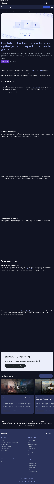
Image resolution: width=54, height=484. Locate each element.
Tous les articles (46, 376)
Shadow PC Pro (5, 448)
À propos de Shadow (6, 462)
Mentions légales (32, 465)
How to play (10, 11)
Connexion (41, 3)
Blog (29, 442)
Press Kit (30, 446)
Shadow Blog (4, 11)
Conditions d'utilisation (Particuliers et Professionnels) (37, 462)
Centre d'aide (31, 440)
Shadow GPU (4, 450)
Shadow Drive (30, 269)
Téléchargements (32, 444)
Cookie (29, 469)
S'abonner (46, 7)
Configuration (31, 448)
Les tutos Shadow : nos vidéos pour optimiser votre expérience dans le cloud (29, 11)
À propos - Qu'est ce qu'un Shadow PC (10, 442)
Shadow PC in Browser (27, 310)
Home (2, 440)
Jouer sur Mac (4, 444)
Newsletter (31, 452)
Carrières (3, 464)
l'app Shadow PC (35, 87)
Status (29, 454)
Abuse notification (32, 471)
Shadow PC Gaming (6, 446)
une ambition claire (37, 70)
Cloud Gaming (6, 7)
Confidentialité (31, 467)
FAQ (29, 450)
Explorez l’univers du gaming (15, 366)
